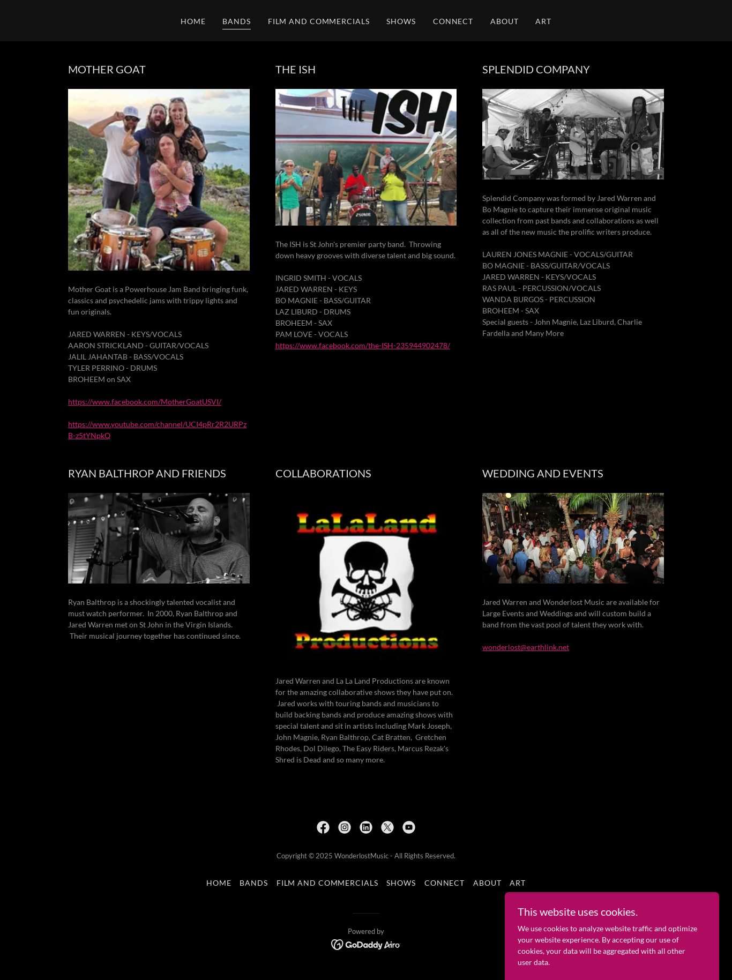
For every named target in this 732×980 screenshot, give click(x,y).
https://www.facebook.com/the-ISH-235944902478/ (362, 345)
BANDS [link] (236, 21)
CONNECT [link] (453, 21)
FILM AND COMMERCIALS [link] (319, 21)
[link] (323, 827)
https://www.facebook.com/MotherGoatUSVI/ (144, 401)
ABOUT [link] (504, 21)
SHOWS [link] (400, 21)
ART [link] (543, 21)
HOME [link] (193, 21)
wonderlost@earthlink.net (525, 647)
